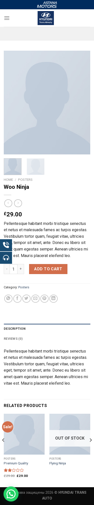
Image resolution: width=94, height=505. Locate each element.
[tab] (47, 329)
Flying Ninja (57, 463)
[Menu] (7, 18)
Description (15, 328)
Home (8, 180)
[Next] (90, 450)
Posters (25, 180)
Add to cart (48, 269)
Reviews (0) (13, 339)
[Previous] (3, 450)
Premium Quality (16, 463)
